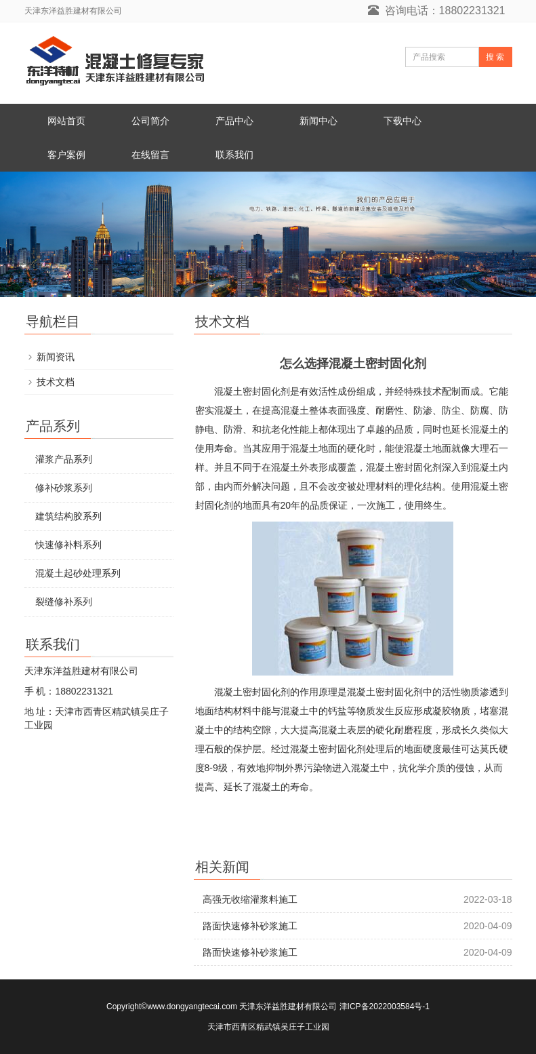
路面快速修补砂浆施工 (250, 925)
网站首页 (66, 120)
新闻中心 (318, 120)
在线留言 (150, 154)
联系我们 (234, 154)
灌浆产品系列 (63, 459)
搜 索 (495, 57)
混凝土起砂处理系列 (78, 573)
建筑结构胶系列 (68, 516)
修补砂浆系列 (63, 487)
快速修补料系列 (68, 544)
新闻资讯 (56, 356)
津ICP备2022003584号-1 (384, 1006)
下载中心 (402, 120)
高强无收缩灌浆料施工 (250, 899)
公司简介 (150, 120)
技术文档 (56, 381)
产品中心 (234, 120)
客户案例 (66, 154)
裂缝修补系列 (63, 601)
